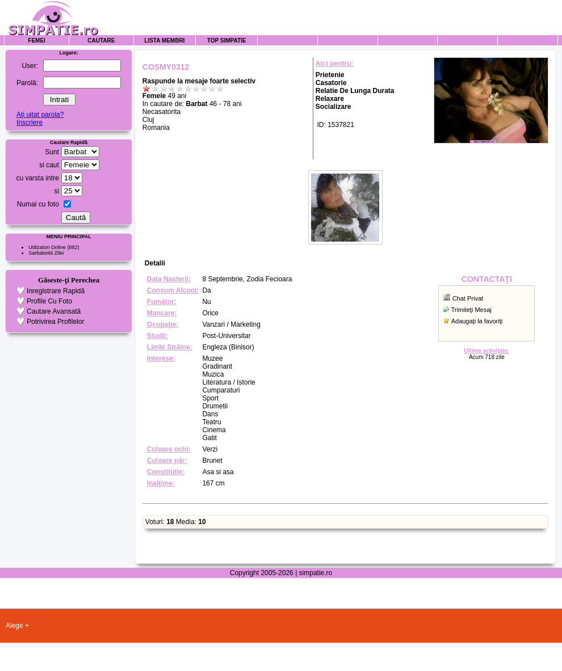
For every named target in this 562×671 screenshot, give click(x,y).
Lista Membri (164, 40)
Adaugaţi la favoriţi (477, 321)
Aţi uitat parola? (40, 115)
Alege (14, 626)
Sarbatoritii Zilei (46, 253)
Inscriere (29, 122)
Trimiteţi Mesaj (471, 309)
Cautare (101, 40)
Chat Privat (467, 298)
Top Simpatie (226, 40)
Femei (36, 40)
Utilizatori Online (47, 247)
